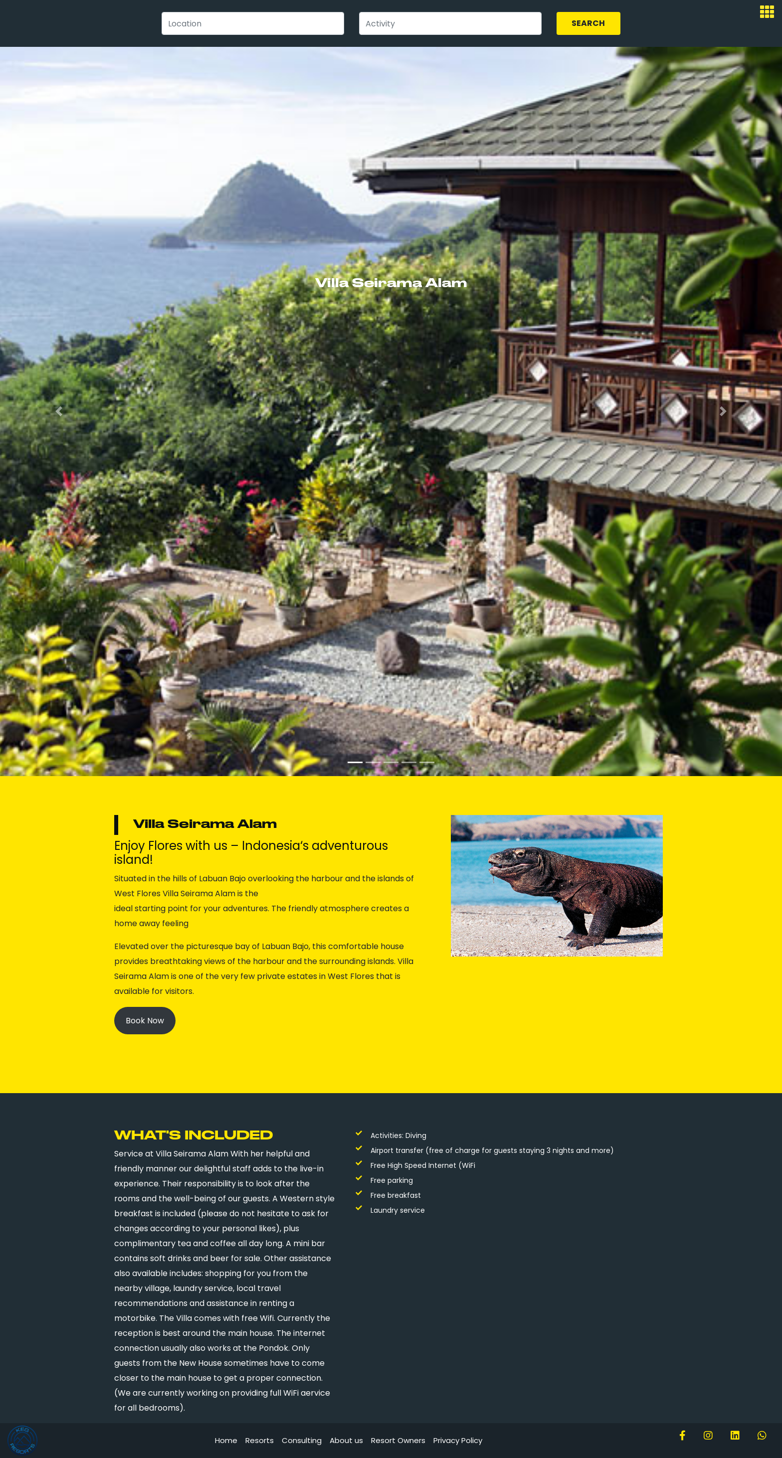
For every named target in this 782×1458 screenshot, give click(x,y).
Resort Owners (398, 1440)
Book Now (145, 1020)
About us (346, 1440)
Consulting (302, 1440)
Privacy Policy (457, 1440)
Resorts (259, 1440)
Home (226, 1440)
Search (588, 23)
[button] (58, 411)
